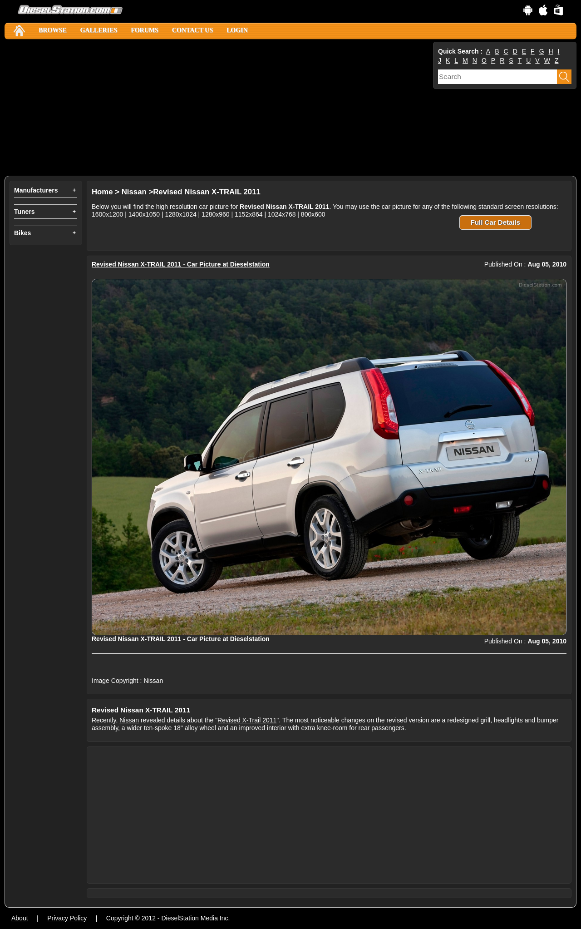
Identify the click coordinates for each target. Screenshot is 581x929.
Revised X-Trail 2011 (246, 720)
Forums (144, 30)
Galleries (98, 30)
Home (102, 192)
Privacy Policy (67, 918)
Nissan (134, 192)
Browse (52, 30)
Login (237, 30)
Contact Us (192, 30)
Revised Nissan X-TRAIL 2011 (207, 192)
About (19, 918)
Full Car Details (495, 222)
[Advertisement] (218, 107)
